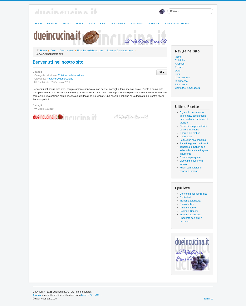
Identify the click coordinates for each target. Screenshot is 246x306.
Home (38, 23)
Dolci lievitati (67, 50)
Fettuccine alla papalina (193, 139)
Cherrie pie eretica (190, 133)
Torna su (208, 298)
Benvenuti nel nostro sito (58, 62)
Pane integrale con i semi (194, 143)
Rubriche (52, 23)
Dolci (92, 23)
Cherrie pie (186, 136)
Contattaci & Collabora (177, 23)
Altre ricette (154, 23)
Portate (80, 23)
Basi (102, 23)
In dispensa (136, 23)
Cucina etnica (117, 23)
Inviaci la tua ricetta (190, 200)
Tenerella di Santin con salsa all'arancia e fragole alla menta (194, 150)
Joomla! (37, 295)
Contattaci (185, 197)
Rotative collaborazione (90, 50)
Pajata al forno (188, 207)
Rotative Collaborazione (120, 50)
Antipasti (66, 23)
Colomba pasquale (190, 157)
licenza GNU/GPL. (91, 295)
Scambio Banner (189, 211)
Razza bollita (187, 204)
